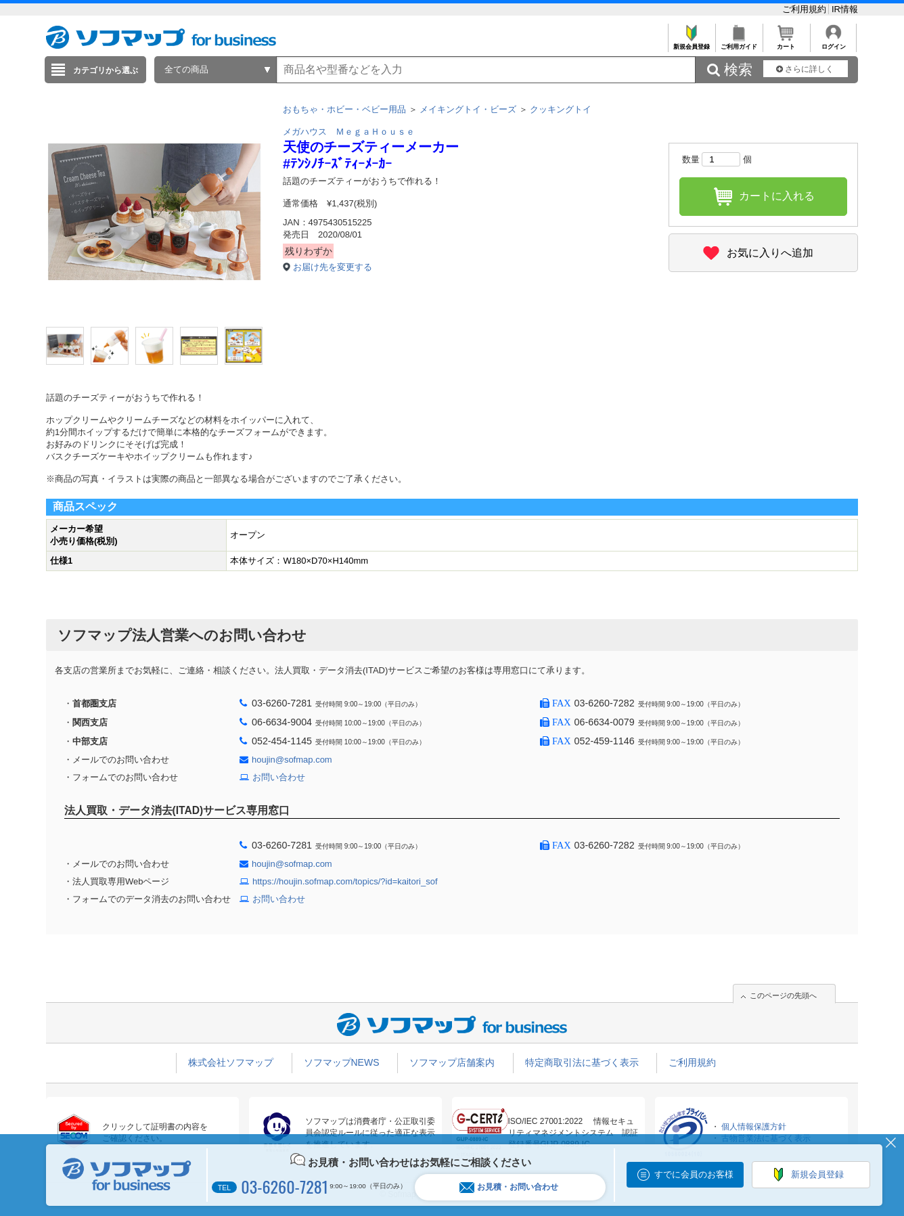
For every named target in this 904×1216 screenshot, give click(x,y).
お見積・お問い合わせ (508, 1187)
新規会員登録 (691, 43)
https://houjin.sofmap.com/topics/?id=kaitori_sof (345, 881)
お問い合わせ (278, 777)
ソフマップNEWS (342, 1062)
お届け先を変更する (332, 267)
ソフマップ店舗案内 (452, 1062)
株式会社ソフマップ (230, 1062)
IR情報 (845, 9)
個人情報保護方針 (753, 1126)
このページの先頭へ (783, 995)
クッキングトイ (560, 109)
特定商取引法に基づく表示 (582, 1062)
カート (786, 43)
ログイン (833, 43)
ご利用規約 (805, 9)
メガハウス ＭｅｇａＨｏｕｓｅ (349, 132)
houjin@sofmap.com (292, 760)
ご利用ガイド (739, 43)
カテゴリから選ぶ (105, 70)
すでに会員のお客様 (693, 1174)
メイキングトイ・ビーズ (468, 109)
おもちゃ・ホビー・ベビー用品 (344, 109)
